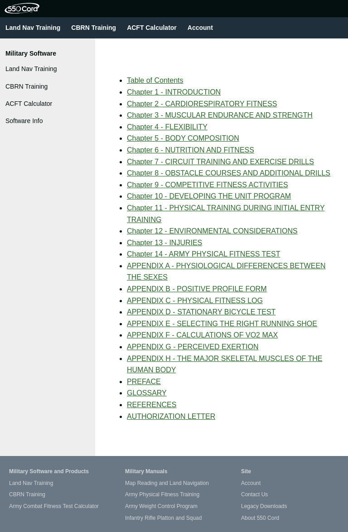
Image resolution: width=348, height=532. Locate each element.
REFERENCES (151, 404)
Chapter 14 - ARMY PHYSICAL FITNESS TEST (203, 254)
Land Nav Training (32, 27)
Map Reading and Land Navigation (167, 483)
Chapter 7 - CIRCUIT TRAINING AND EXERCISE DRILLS (220, 162)
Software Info (24, 120)
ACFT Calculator (152, 27)
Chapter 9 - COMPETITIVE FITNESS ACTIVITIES (207, 185)
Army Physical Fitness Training (162, 494)
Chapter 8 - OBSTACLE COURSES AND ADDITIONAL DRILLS (228, 173)
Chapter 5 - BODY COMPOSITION (183, 138)
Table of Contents (155, 80)
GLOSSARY (147, 393)
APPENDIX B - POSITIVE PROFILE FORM (197, 289)
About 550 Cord (260, 518)
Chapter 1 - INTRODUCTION (174, 92)
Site (246, 471)
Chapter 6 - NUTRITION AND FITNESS (190, 150)
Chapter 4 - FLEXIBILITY (167, 127)
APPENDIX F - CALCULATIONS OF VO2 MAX (202, 335)
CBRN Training (93, 27)
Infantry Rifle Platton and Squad (163, 518)
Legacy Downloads (264, 506)
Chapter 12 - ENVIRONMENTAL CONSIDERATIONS (212, 231)
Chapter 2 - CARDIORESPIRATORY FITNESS (202, 104)
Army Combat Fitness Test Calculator (54, 506)
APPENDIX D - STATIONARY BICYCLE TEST (201, 312)
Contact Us (254, 494)
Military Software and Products (49, 471)
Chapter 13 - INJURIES (164, 243)
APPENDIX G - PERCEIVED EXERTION (192, 347)
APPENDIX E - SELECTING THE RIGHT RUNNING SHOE (222, 324)
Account (200, 27)
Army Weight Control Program (161, 506)
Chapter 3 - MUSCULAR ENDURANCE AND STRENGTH (220, 115)
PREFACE (144, 381)
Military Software (30, 53)
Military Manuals (146, 471)
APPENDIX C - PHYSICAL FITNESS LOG (195, 300)
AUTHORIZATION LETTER (171, 416)
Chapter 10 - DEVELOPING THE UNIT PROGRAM (209, 196)
